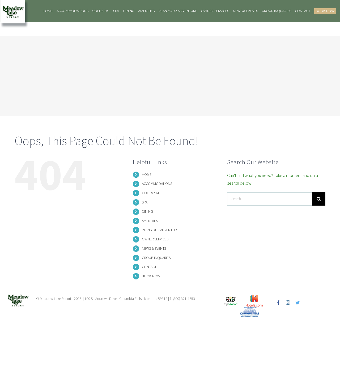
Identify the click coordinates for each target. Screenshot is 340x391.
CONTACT (149, 266)
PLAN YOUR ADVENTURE (160, 229)
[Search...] (269, 199)
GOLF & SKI (150, 192)
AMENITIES (150, 220)
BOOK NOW (151, 276)
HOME (146, 174)
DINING (147, 211)
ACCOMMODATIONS (157, 183)
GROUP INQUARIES (156, 257)
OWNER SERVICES (155, 239)
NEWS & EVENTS (154, 248)
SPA (144, 202)
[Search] (318, 199)
